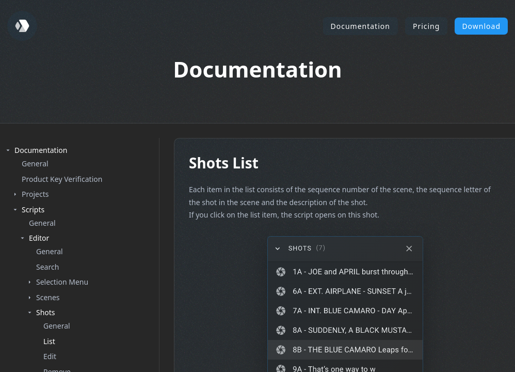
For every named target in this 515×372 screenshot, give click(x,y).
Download (481, 26)
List (49, 341)
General (35, 163)
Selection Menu (62, 282)
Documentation (360, 26)
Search (47, 267)
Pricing (426, 26)
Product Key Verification (62, 179)
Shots (45, 312)
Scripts (33, 209)
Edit (49, 356)
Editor (39, 238)
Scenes (48, 297)
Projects (35, 194)
